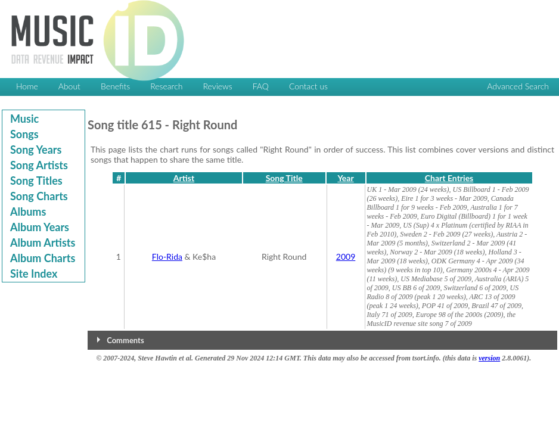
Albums (28, 211)
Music (24, 118)
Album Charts (42, 258)
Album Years (39, 227)
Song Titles (36, 180)
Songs (24, 134)
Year (345, 178)
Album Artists (42, 242)
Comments (125, 340)
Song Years (35, 149)
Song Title (284, 178)
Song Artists (39, 165)
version (489, 358)
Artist (183, 178)
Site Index (33, 273)
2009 (345, 256)
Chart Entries (449, 178)
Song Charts (39, 196)
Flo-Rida (167, 256)
